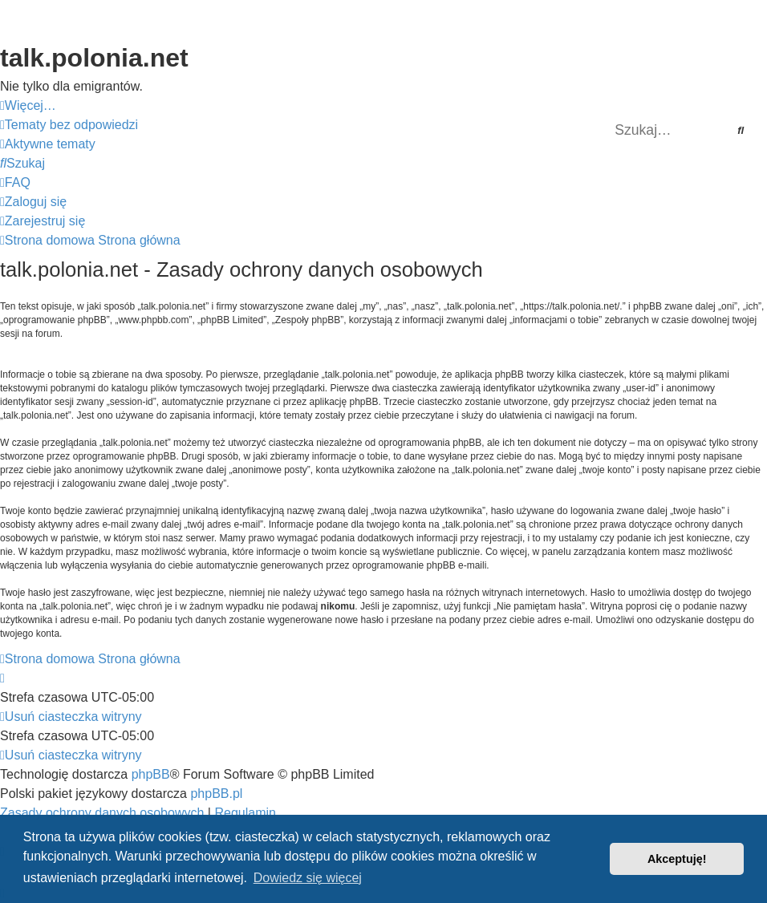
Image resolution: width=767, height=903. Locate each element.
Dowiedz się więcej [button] (308, 878)
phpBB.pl (216, 793)
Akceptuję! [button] (677, 858)
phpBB (151, 774)
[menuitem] (69, 125)
